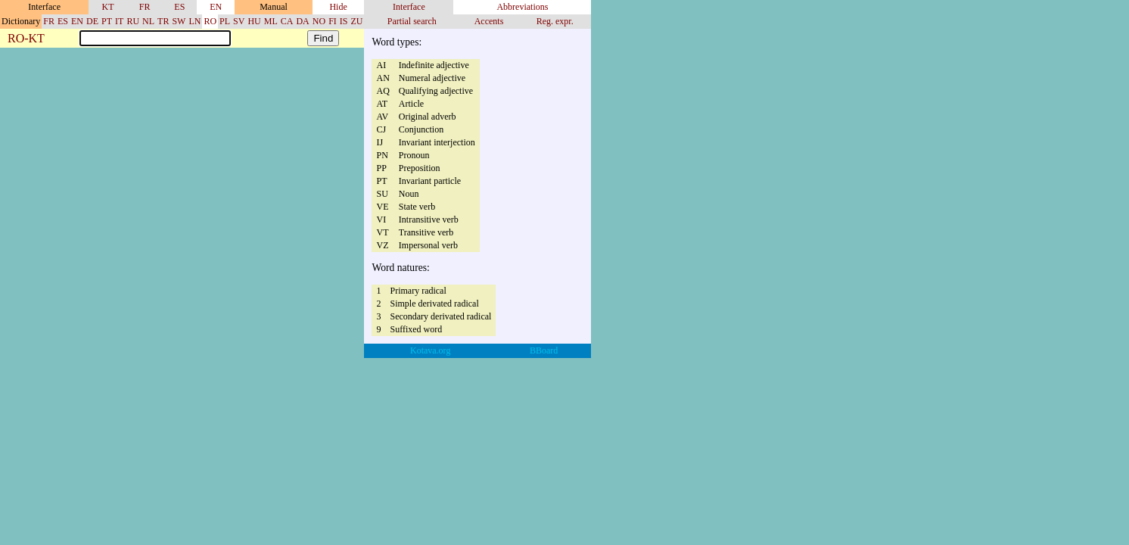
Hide (338, 7)
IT (119, 21)
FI (332, 21)
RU (132, 21)
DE (92, 21)
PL (224, 21)
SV (238, 21)
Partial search (412, 21)
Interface (409, 7)
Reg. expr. (555, 21)
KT (108, 7)
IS (344, 21)
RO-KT (26, 39)
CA (287, 21)
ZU (356, 21)
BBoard (544, 350)
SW (178, 21)
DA (302, 21)
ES (179, 7)
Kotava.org (430, 350)
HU (253, 21)
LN (194, 21)
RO (210, 21)
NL (148, 21)
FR (145, 7)
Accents (489, 21)
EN (216, 7)
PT (106, 21)
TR (163, 21)
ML (271, 21)
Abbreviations (522, 7)
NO (319, 21)
